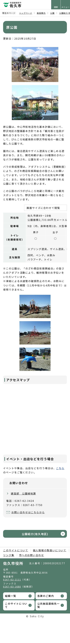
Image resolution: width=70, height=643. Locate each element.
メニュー (65, 7)
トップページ (25, 13)
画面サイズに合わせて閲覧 (43, 208)
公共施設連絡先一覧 (48, 605)
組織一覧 (10, 596)
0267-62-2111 (12, 579)
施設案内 (41, 13)
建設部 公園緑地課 (23, 493)
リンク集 (8, 555)
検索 (56, 7)
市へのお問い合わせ (31, 555)
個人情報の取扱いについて (49, 550)
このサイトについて (15, 550)
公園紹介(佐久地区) (35, 534)
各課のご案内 (45, 596)
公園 (52, 13)
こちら (60, 468)
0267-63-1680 (12, 586)
